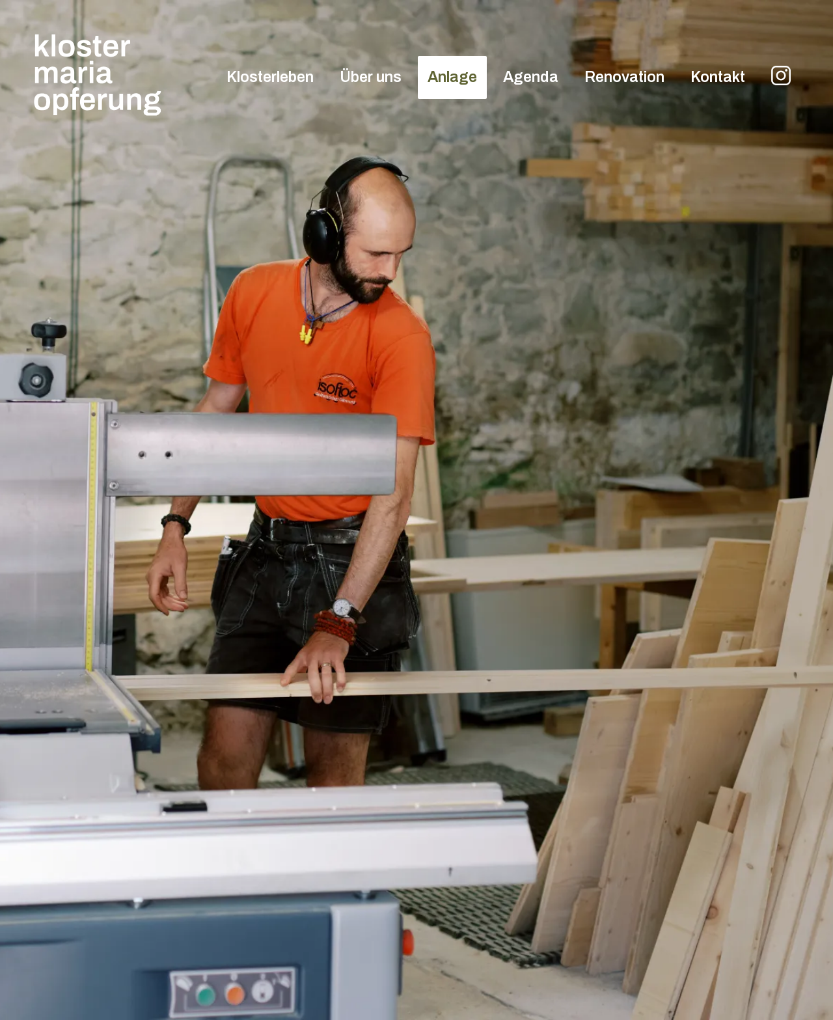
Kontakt (717, 77)
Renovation (624, 77)
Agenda (530, 77)
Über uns (371, 77)
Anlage (452, 77)
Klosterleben (270, 77)
